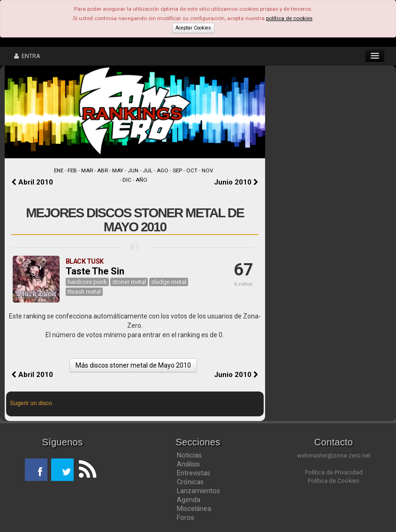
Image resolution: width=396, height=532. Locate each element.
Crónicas (190, 482)
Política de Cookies (333, 480)
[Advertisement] (327, 126)
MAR (87, 170)
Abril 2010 (32, 182)
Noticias (189, 455)
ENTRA (27, 55)
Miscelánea (194, 508)
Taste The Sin (95, 271)
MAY (117, 170)
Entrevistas (193, 473)
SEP (177, 170)
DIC (126, 180)
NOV (207, 170)
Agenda (188, 499)
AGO (162, 170)
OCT (192, 170)
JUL (147, 170)
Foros (185, 517)
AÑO (141, 180)
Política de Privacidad (334, 472)
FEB (72, 170)
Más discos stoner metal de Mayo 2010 (133, 365)
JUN (133, 170)
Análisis (188, 464)
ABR (102, 170)
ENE (58, 170)
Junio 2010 (236, 182)
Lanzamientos (198, 491)
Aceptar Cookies (193, 28)
